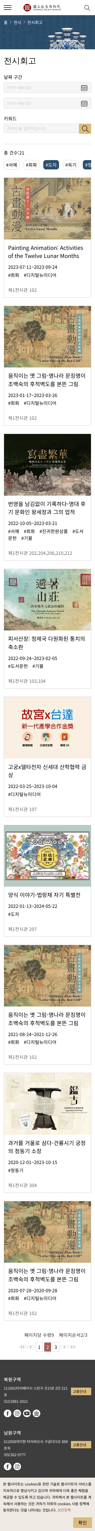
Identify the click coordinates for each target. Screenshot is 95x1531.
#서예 (11, 164)
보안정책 (64, 1510)
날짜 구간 (13, 77)
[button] (74, 7)
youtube (27, 1413)
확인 (82, 1522)
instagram (17, 1413)
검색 (85, 129)
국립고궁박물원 (42, 7)
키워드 (10, 118)
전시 (17, 22)
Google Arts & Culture (36, 1413)
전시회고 (35, 22)
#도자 (51, 164)
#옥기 (71, 164)
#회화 (31, 164)
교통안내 (79, 1391)
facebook (7, 1413)
